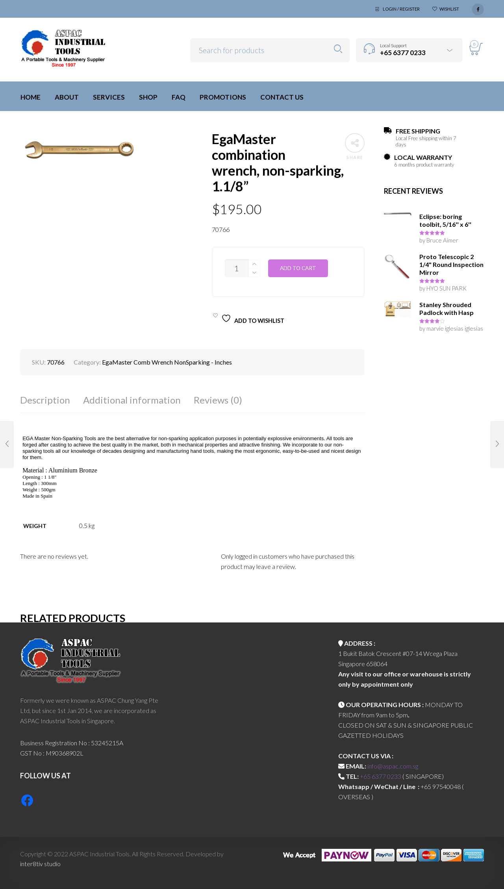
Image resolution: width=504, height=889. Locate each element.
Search (338, 49)
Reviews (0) (218, 400)
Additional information (132, 400)
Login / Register (401, 8)
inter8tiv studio (40, 863)
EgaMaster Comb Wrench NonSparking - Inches (167, 362)
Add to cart (298, 268)
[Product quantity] (236, 268)
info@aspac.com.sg (392, 766)
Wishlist (449, 8)
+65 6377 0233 (380, 776)
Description (45, 400)
